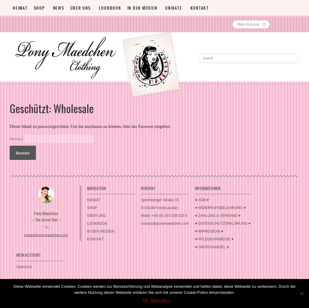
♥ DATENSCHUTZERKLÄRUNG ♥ (222, 223)
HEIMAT (20, 8)
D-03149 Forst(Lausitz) (159, 208)
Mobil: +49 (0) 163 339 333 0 (164, 216)
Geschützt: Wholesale (52, 108)
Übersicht (24, 267)
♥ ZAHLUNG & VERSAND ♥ (218, 216)
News (58, 8)
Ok (145, 300)
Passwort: (52, 139)
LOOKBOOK (110, 8)
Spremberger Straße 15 (160, 200)
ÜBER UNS (80, 8)
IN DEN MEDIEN (142, 8)
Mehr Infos (160, 300)
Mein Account (248, 24)
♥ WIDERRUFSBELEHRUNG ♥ (220, 208)
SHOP (39, 8)
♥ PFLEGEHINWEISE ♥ (214, 239)
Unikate (173, 8)
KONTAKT (199, 8)
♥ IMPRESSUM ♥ (209, 231)
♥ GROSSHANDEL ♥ (212, 247)
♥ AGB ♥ (202, 200)
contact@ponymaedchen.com (46, 235)
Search (211, 48)
